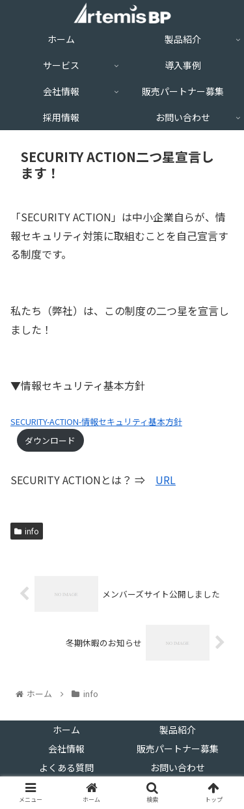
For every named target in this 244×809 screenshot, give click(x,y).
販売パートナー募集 (178, 748)
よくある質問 (66, 767)
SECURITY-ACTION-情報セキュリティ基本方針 (96, 421)
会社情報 (66, 748)
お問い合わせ (177, 767)
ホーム (66, 729)
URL (166, 479)
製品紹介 (177, 729)
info (26, 530)
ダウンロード (50, 440)
